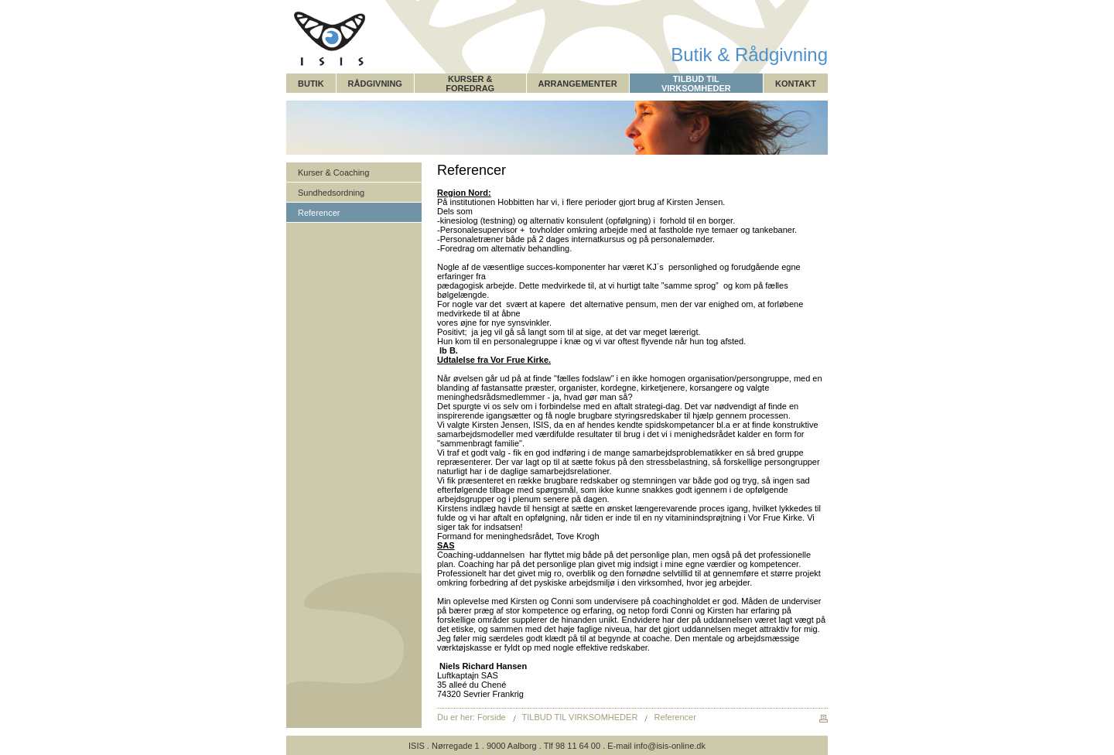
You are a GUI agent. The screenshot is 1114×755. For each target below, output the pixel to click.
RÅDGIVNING (375, 83)
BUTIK (311, 83)
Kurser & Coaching (333, 172)
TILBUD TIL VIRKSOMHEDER (696, 83)
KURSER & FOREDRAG (470, 83)
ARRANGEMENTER (577, 83)
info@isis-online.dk (670, 745)
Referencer (319, 212)
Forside (491, 717)
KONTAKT (795, 83)
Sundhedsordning (331, 192)
